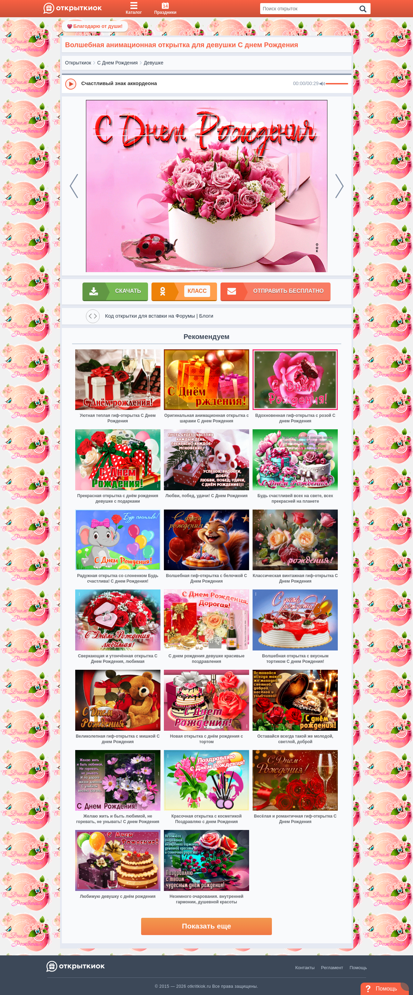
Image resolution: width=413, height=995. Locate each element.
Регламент (332, 967)
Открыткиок (78, 62)
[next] (339, 186)
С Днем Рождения (117, 62)
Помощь (358, 967)
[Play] (70, 84)
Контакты (305, 967)
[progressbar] (337, 84)
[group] (207, 83)
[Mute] (322, 84)
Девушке (154, 62)
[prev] (73, 186)
